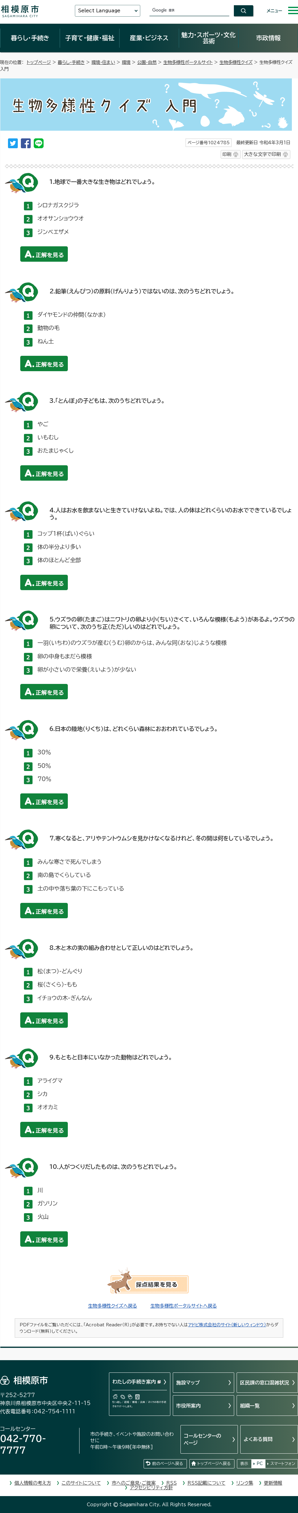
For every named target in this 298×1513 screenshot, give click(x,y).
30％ (44, 752)
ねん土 (45, 341)
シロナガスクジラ (58, 205)
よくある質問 (258, 1439)
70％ (44, 779)
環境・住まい (103, 62)
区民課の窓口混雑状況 (264, 1382)
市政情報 (268, 38)
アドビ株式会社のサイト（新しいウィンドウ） (227, 1325)
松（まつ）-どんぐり (60, 971)
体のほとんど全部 (59, 560)
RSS (171, 1483)
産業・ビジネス (149, 38)
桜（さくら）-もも (57, 984)
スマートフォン (282, 1464)
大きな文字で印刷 (262, 154)
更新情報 (273, 1483)
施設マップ (188, 1382)
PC (260, 1464)
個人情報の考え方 (32, 1483)
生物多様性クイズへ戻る (112, 1306)
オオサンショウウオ (60, 218)
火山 (42, 1216)
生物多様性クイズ (236, 62)
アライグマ (50, 1080)
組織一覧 (250, 1405)
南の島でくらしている (64, 875)
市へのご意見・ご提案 (134, 1483)
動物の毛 (48, 328)
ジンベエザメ (53, 232)
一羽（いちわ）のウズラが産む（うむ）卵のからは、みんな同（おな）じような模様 (131, 642)
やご (42, 424)
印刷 (227, 154)
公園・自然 (147, 62)
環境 (126, 62)
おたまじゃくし (55, 450)
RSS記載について (207, 1483)
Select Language (99, 10)
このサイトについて (81, 1483)
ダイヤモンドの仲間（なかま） (71, 314)
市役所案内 (188, 1405)
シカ (42, 1094)
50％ (44, 765)
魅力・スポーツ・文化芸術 (208, 38)
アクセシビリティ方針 (151, 1487)
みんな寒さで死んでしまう (69, 861)
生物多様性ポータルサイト (188, 62)
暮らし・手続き (30, 38)
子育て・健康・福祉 (89, 38)
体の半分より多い (59, 547)
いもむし (48, 437)
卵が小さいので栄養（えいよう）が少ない (86, 669)
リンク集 (244, 1483)
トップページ (39, 62)
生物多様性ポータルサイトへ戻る (183, 1306)
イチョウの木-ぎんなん (64, 998)
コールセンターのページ (202, 1439)
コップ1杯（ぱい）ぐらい (66, 533)
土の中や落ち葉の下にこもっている (80, 888)
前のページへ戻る (167, 1464)
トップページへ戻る (213, 1464)
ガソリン (47, 1203)
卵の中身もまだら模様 (64, 656)
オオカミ (47, 1107)
